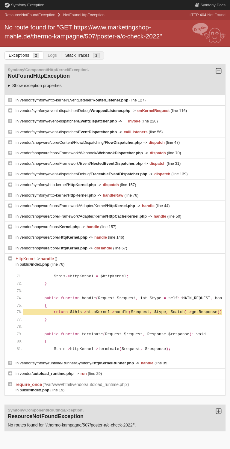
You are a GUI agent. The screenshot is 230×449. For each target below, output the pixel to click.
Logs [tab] (52, 55)
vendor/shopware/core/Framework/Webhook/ (82, 153)
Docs (210, 5)
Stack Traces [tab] (82, 55)
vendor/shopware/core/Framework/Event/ (82, 163)
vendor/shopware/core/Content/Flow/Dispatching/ (81, 142)
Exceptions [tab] (24, 55)
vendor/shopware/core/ (50, 226)
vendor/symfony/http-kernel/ (58, 184)
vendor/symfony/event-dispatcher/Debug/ (75, 110)
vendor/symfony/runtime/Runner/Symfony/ (77, 363)
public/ (35, 264)
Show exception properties (37, 85)
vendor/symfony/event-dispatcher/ (69, 121)
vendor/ (47, 373)
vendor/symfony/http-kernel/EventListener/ (74, 100)
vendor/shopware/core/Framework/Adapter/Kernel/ (78, 205)
